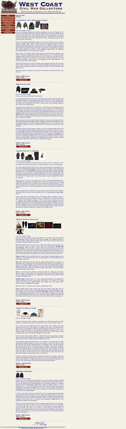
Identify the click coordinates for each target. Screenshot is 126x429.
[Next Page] (43, 424)
